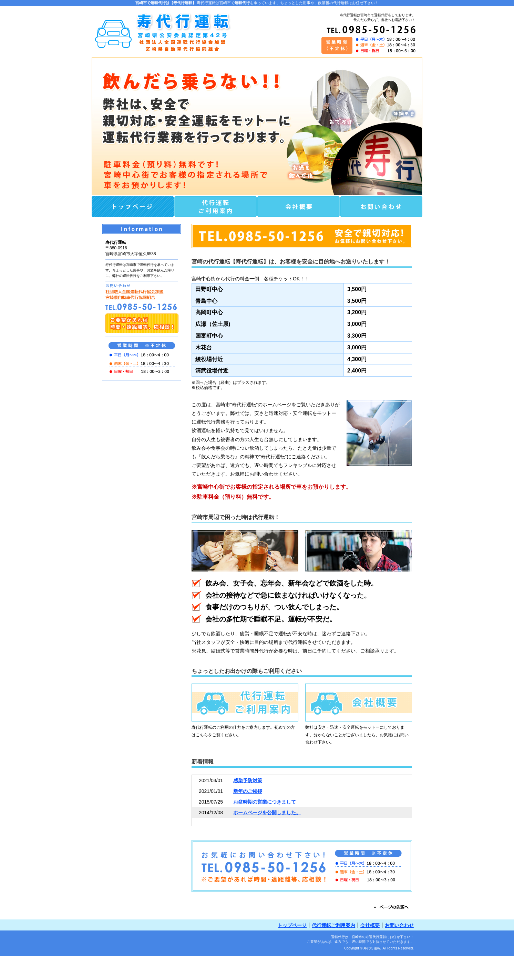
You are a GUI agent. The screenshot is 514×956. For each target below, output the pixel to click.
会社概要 (370, 925)
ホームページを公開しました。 (267, 812)
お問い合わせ (399, 925)
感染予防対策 (247, 780)
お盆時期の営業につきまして (264, 802)
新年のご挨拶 (247, 791)
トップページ (292, 925)
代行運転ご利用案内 (333, 925)
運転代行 (242, 3)
